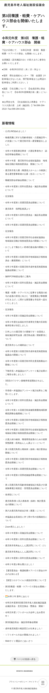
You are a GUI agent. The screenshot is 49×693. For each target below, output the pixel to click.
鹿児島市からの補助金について (19, 345)
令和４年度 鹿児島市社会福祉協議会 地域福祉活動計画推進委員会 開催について (26, 162)
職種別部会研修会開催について (19, 180)
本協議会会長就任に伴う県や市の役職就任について (26, 519)
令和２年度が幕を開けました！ (19, 564)
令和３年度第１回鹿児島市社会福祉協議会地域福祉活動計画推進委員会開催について (26, 431)
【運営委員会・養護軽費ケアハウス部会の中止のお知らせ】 (26, 572)
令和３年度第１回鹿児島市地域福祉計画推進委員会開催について (26, 461)
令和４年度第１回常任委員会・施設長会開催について (26, 188)
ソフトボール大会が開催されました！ (23, 635)
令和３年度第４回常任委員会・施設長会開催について (26, 284)
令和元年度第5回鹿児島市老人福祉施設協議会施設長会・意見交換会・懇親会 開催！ (25, 604)
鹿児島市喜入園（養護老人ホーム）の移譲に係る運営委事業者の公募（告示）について (26, 172)
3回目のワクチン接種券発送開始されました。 (24, 382)
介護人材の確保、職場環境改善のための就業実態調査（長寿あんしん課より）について (26, 441)
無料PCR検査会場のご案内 (18, 276)
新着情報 (8, 123)
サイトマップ (34, 682)
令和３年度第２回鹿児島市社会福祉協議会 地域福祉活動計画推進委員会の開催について (26, 239)
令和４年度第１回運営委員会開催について (25, 202)
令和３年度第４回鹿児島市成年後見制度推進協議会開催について (26, 268)
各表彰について (12, 494)
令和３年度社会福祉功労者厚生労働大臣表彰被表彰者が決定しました (26, 324)
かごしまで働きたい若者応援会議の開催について (26, 249)
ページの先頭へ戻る (26, 659)
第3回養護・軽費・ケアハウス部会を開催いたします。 (25, 588)
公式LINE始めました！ (16, 131)
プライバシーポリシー (18, 682)
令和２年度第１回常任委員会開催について (25, 558)
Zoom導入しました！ (15, 527)
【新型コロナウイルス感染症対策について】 (26, 580)
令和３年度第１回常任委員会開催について (25, 539)
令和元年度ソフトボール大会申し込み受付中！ (25, 614)
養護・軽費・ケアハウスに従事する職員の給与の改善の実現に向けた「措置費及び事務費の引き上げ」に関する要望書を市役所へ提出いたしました (26, 297)
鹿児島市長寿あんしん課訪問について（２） (26, 545)
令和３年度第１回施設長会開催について (24, 533)
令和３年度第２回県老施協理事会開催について (26, 477)
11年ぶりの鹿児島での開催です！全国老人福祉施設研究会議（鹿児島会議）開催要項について (26, 335)
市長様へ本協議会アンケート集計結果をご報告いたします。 (26, 392)
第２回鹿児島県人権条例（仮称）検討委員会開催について (26, 451)
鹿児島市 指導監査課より (17, 209)
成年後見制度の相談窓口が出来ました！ (24, 628)
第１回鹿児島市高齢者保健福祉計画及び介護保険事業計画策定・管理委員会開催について (26, 486)
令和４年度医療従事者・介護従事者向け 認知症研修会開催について (26, 152)
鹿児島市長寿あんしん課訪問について (23, 552)
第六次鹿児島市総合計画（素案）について (25, 511)
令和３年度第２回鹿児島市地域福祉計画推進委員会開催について (26, 422)
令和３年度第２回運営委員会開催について (25, 225)
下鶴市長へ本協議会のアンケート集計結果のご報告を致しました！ (26, 373)
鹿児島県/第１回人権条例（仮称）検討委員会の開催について (25, 503)
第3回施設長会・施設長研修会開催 (21, 622)
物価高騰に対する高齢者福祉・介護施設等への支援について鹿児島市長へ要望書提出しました (26, 141)
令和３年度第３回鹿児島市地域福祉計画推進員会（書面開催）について (26, 258)
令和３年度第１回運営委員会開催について (25, 469)
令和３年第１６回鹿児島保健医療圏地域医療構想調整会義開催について (26, 412)
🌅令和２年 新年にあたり (17, 596)
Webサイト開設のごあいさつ (19, 641)
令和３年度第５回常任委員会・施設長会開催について (26, 217)
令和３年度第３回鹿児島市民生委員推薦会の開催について (26, 363)
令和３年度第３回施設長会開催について (24, 316)
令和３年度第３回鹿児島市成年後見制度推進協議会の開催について (26, 353)
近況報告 (9, 196)
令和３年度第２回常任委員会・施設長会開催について (26, 402)
